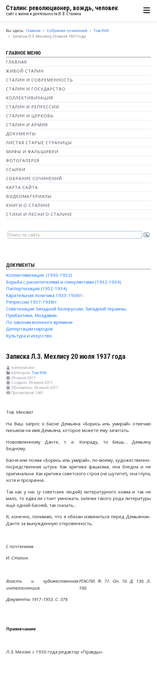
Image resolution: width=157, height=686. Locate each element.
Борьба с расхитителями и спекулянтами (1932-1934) (63, 282)
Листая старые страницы (39, 142)
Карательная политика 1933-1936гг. (44, 295)
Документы (21, 133)
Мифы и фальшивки (32, 151)
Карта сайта (22, 187)
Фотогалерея (22, 160)
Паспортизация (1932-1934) (36, 288)
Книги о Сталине (28, 205)
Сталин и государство (36, 89)
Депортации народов (29, 329)
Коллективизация (29, 98)
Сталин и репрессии (32, 107)
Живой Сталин (25, 71)
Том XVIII (39, 372)
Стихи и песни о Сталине (39, 214)
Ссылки (15, 169)
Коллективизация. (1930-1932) (39, 275)
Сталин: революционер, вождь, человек (62, 8)
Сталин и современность (39, 80)
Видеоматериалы (29, 196)
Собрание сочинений (34, 178)
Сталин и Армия (27, 124)
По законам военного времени (39, 322)
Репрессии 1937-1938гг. (32, 302)
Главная (16, 62)
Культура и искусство (29, 336)
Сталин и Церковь (30, 116)
